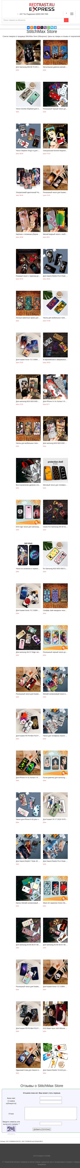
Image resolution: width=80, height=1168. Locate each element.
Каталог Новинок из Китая (24, 1162)
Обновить (11, 1134)
